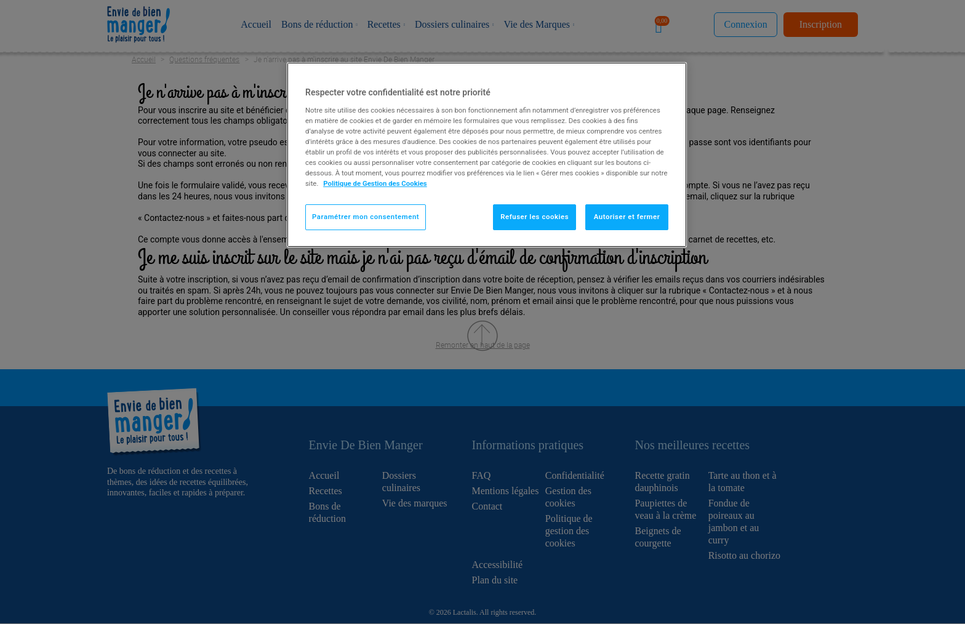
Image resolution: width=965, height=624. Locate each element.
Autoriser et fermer (627, 216)
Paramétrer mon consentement (365, 216)
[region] (487, 154)
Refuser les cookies (534, 216)
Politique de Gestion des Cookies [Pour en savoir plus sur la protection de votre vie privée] (375, 183)
